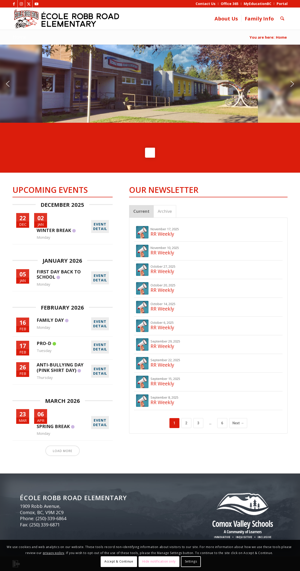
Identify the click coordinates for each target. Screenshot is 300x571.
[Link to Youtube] (36, 3)
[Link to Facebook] (13, 3)
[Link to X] (28, 3)
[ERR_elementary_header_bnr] (95, 19)
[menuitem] (205, 3)
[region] (150, 84)
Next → (238, 423)
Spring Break (53, 426)
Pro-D (44, 343)
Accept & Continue (118, 561)
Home (19, 36)
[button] (8, 84)
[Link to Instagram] (21, 3)
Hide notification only (159, 561)
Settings (191, 561)
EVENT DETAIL (100, 226)
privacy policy (53, 553)
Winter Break (54, 230)
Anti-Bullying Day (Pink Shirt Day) (60, 367)
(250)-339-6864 (51, 518)
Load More (62, 451)
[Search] (282, 19)
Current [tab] (141, 211)
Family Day (50, 320)
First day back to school (59, 274)
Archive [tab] (165, 211)
